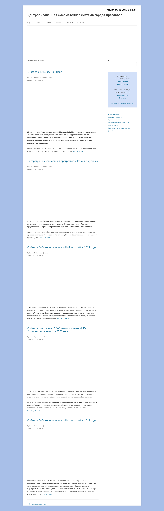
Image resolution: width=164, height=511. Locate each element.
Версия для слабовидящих (121, 10)
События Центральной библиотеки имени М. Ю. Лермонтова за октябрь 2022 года (56, 329)
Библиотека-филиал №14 (43, 77)
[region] (82, 40)
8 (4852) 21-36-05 (122, 81)
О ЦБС (29, 23)
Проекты (59, 23)
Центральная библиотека (43, 337)
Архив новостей (113, 114)
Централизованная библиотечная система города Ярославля (74, 15)
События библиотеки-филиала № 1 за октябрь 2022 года (61, 420)
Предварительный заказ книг (118, 122)
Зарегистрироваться (115, 117)
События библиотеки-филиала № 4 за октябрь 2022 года (61, 247)
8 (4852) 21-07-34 (122, 84)
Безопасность (113, 125)
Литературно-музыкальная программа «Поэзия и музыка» (62, 161)
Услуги (38, 23)
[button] (31, 40)
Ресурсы (70, 23)
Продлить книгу (114, 120)
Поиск (110, 61)
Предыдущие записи (36, 504)
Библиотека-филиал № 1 (42, 426)
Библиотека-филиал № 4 (42, 253)
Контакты (81, 23)
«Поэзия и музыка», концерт (44, 71)
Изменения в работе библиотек (122, 103)
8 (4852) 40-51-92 (122, 95)
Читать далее (79, 151)
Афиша (48, 23)
